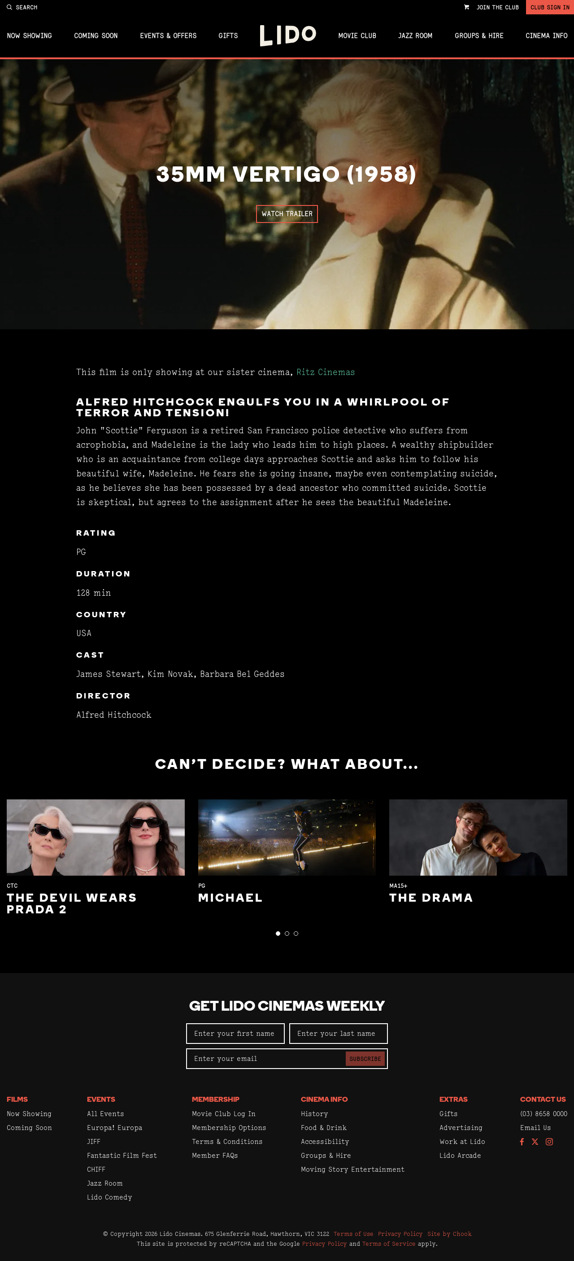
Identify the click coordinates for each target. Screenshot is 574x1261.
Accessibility (325, 1141)
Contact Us (543, 1100)
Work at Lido (462, 1141)
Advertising (461, 1127)
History (314, 1113)
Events (101, 1100)
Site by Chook (449, 1233)
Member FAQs (215, 1155)
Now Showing (29, 35)
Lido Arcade (460, 1155)
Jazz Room (415, 35)
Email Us (535, 1127)
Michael (231, 899)
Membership (215, 1100)
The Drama (431, 899)
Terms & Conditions (227, 1141)
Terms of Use (354, 1233)
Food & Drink (324, 1127)
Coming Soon (95, 35)
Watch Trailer (287, 213)
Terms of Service (389, 1243)
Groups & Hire (479, 35)
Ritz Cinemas (325, 372)
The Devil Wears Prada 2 (72, 904)
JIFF (93, 1141)
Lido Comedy (109, 1197)
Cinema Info (546, 35)
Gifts (228, 35)
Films (17, 1100)
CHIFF (96, 1169)
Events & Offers (168, 35)
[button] (278, 933)
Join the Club (498, 7)
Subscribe (365, 1058)
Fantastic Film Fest (122, 1155)
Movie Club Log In (224, 1113)
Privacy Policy (400, 1233)
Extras (453, 1100)
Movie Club (357, 35)
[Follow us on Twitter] (535, 1142)
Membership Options (229, 1127)
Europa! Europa (114, 1127)
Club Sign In (550, 7)
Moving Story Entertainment (352, 1169)
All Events (105, 1113)
